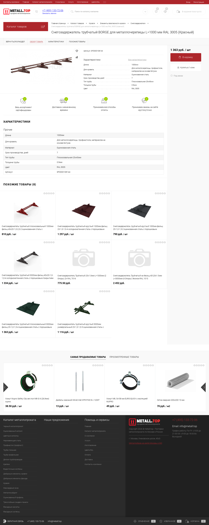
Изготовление (63, 2)
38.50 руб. (13, 406)
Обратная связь (13, 521)
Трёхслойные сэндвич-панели (15, 502)
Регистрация (198, 2)
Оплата (86, 2)
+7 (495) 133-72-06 (52, 10)
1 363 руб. (28, 334)
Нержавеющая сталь (12, 440)
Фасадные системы (11, 512)
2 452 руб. (139, 285)
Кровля (6, 483)
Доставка (96, 2)
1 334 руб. (28, 285)
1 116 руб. (84, 334)
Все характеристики (137, 60)
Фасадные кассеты (11, 507)
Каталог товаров (26, 26)
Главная (6, 2)
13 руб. (62, 406)
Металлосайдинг (10, 493)
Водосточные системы (12, 469)
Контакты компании (93, 464)
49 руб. (112, 406)
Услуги (51, 2)
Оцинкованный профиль (13, 497)
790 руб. (139, 236)
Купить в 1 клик (186, 67)
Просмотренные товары (124, 357)
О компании (41, 2)
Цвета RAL (76, 2)
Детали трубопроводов (12, 459)
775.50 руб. (84, 285)
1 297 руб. (84, 236)
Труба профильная (11, 455)
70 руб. (163, 406)
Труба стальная (9, 450)
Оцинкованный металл (12, 431)
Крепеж (6, 464)
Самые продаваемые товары (88, 357)
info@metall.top (188, 426)
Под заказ (176, 76)
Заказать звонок (49, 13)
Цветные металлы (11, 436)
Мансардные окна (10, 488)
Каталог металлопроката (23, 2)
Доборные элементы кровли (15, 474)
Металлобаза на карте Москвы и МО (145, 443)
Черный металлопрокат (13, 426)
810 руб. (28, 236)
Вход (188, 2)
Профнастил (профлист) (13, 445)
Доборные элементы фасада (15, 478)
